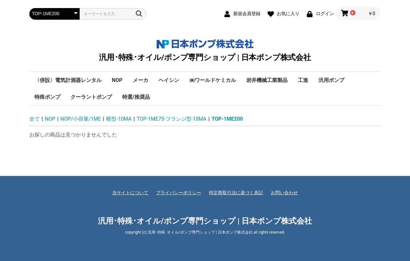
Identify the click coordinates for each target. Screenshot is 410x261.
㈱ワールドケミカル (213, 80)
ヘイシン (169, 80)
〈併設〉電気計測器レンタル (68, 80)
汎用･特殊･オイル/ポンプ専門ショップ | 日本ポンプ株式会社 (205, 50)
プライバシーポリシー (178, 192)
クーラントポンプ (91, 97)
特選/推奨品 (136, 97)
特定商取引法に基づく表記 (236, 192)
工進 (303, 80)
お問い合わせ (284, 192)
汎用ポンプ (331, 80)
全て (34, 119)
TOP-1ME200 (227, 119)
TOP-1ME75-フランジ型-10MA (171, 119)
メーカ (140, 80)
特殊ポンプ (47, 97)
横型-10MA (119, 119)
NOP (117, 80)
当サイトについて (130, 192)
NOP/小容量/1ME (81, 119)
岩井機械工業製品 (267, 80)
